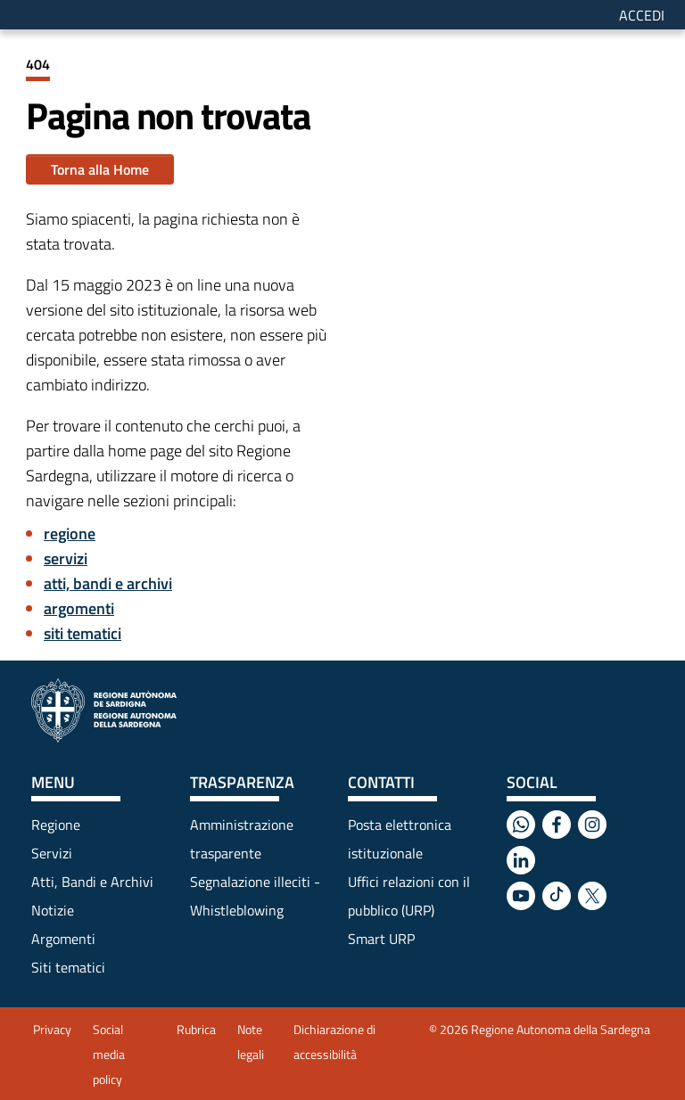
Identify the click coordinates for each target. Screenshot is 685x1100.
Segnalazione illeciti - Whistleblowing (255, 896)
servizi (65, 558)
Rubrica (196, 1029)
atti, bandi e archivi (108, 583)
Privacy (52, 1029)
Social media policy (109, 1054)
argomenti (79, 608)
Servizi (51, 853)
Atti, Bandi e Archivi (92, 881)
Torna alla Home (100, 169)
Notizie (52, 910)
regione (69, 533)
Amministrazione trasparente (241, 839)
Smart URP (381, 938)
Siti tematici (68, 967)
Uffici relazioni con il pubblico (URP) (409, 896)
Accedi (641, 15)
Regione (55, 824)
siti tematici (82, 633)
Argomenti (63, 938)
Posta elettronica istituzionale (399, 839)
